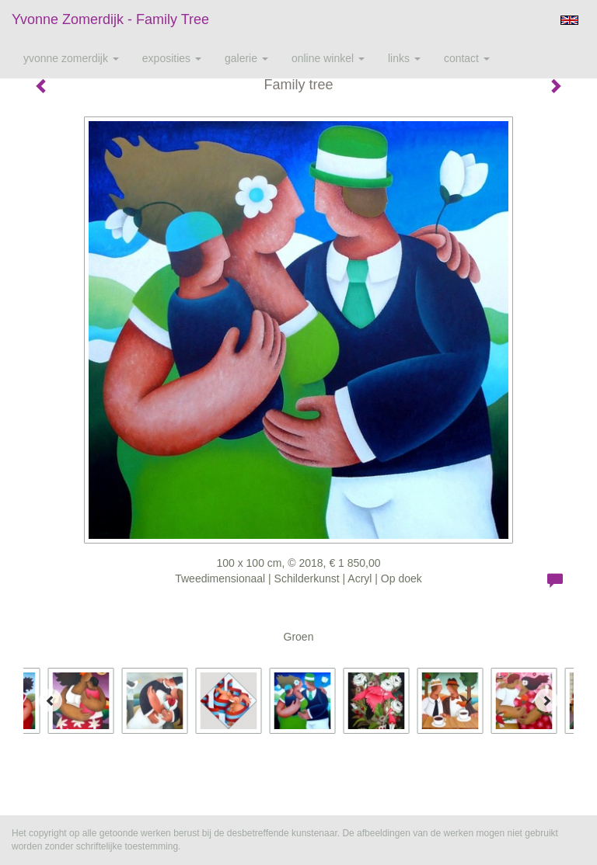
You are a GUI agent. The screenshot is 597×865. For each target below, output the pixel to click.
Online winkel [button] (328, 58)
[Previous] (50, 700)
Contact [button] (467, 58)
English (569, 20)
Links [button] (404, 58)
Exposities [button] (171, 58)
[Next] (546, 700)
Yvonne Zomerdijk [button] (71, 58)
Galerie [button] (246, 58)
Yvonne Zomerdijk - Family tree (110, 19)
